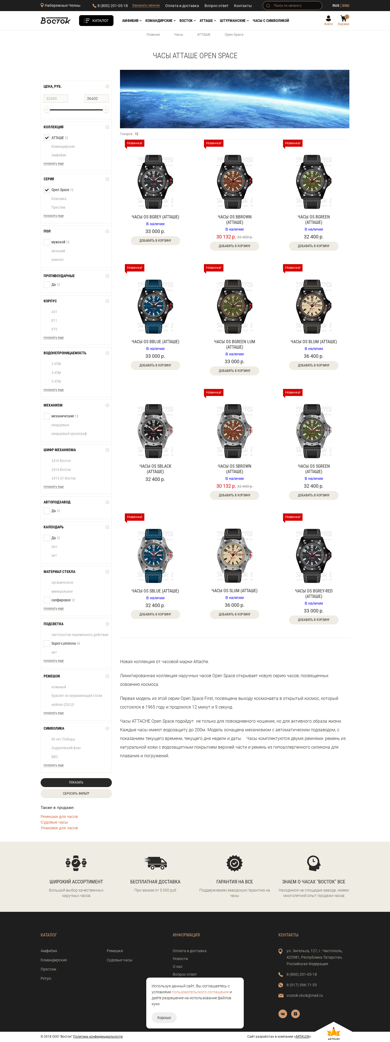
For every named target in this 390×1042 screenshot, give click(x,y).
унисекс (54, 260)
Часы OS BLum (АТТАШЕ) (314, 341)
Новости (180, 958)
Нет (50, 547)
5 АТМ (52, 382)
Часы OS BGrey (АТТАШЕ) (155, 216)
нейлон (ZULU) (59, 705)
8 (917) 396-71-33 (302, 985)
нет (50, 556)
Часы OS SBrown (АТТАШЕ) (234, 469)
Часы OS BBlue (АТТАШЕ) (155, 341)
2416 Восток (57, 461)
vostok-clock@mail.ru (305, 995)
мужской (56, 242)
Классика (55, 199)
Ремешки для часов (59, 816)
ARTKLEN (302, 1036)
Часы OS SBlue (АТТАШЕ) (155, 591)
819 (50, 329)
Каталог (100, 20)
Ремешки (115, 951)
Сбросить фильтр (76, 793)
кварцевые (56, 425)
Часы (178, 34)
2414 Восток (57, 470)
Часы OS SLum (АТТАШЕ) (235, 590)
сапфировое (59, 600)
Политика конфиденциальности (98, 1036)
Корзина (343, 24)
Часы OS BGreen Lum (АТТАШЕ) (234, 344)
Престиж (54, 208)
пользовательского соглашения (200, 992)
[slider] (46, 109)
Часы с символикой (271, 20)
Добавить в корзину (155, 241)
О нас (178, 966)
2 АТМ (52, 364)
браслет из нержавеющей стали (73, 696)
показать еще (54, 163)
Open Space (58, 190)
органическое (58, 583)
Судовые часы (54, 822)
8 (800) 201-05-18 (113, 6)
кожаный (55, 687)
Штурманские (233, 20)
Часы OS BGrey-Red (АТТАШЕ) (314, 593)
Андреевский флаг (62, 748)
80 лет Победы (59, 739)
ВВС (51, 757)
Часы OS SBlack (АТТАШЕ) (155, 469)
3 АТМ (52, 373)
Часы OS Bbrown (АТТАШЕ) (235, 219)
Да (52, 285)
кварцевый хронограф (65, 434)
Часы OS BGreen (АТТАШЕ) (314, 219)
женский (54, 251)
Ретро (46, 978)
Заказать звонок (146, 5)
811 (50, 321)
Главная (153, 34)
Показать (76, 782)
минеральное (58, 592)
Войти (328, 24)
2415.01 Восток (60, 478)
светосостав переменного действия (76, 635)
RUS (336, 6)
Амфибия (130, 20)
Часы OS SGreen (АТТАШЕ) (314, 469)
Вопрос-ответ (216, 6)
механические (61, 416)
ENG (345, 6)
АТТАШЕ (206, 20)
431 (50, 312)
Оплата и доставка (182, 6)
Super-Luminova (62, 644)
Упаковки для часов (59, 827)
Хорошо (164, 1017)
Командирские (159, 20)
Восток (186, 20)
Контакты (243, 6)
